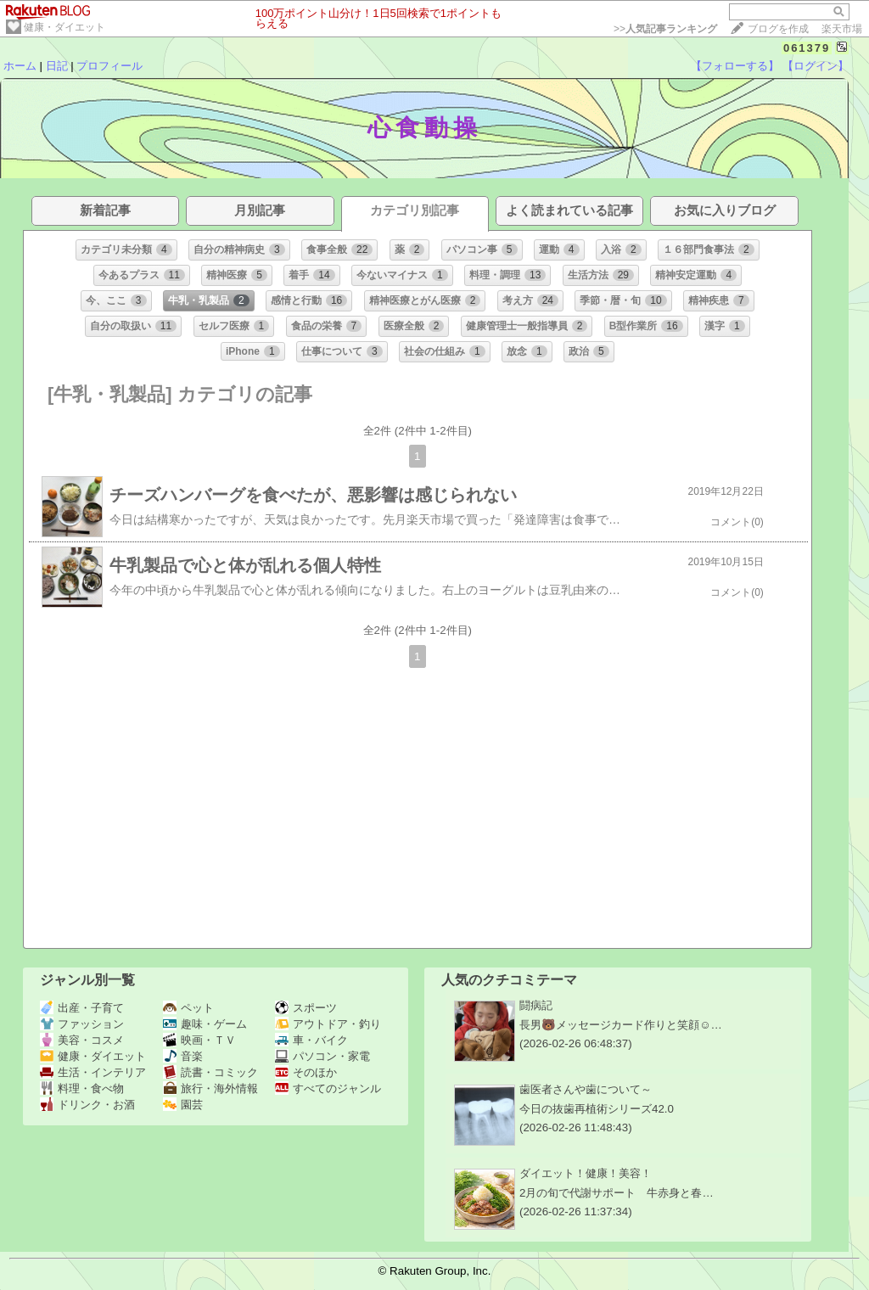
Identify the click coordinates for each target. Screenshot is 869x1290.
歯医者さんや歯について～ (585, 1089)
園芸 (183, 1104)
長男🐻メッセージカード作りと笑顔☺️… (620, 1024)
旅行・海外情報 (210, 1088)
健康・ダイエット (64, 27)
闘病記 (535, 1005)
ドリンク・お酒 (87, 1104)
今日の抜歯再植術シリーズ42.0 (596, 1108)
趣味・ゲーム (205, 1024)
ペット (188, 1007)
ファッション (82, 1024)
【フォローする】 (735, 65)
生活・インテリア (93, 1072)
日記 (57, 65)
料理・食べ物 (82, 1088)
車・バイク (311, 1040)
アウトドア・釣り (328, 1024)
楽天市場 (841, 29)
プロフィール (109, 65)
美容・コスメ (82, 1040)
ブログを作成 (778, 29)
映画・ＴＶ (199, 1040)
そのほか (306, 1072)
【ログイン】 (815, 65)
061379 (806, 48)
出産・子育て (82, 1007)
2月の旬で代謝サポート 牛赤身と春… (616, 1192)
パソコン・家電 (322, 1056)
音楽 (183, 1056)
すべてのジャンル (328, 1088)
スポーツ (306, 1007)
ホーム (19, 65)
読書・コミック (210, 1072)
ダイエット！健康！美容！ (585, 1173)
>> (665, 29)
